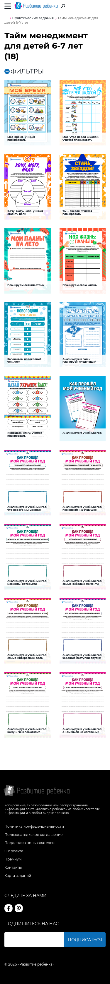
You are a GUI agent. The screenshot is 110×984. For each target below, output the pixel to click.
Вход (102, 6)
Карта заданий (17, 875)
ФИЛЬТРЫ (24, 71)
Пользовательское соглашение (33, 834)
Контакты (13, 867)
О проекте (13, 851)
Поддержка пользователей (29, 843)
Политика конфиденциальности (34, 826)
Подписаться (85, 939)
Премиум (12, 859)
